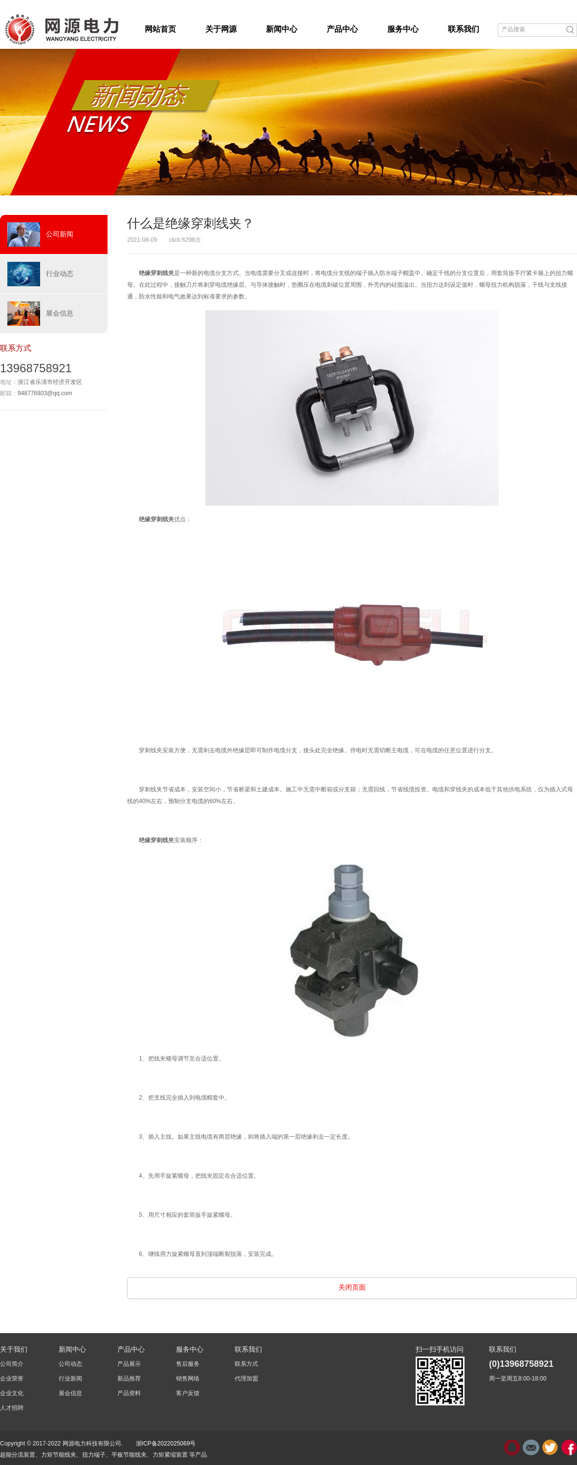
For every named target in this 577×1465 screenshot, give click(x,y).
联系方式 (246, 1363)
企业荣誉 (11, 1378)
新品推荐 (129, 1378)
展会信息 (40, 313)
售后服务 (188, 1363)
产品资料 (129, 1393)
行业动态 (40, 274)
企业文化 (11, 1393)
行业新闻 (70, 1378)
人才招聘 (11, 1407)
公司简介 (11, 1363)
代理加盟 (246, 1378)
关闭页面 (352, 1287)
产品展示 (129, 1363)
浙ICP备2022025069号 (166, 1443)
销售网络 (188, 1378)
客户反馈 (188, 1393)
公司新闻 (40, 234)
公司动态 (70, 1363)
